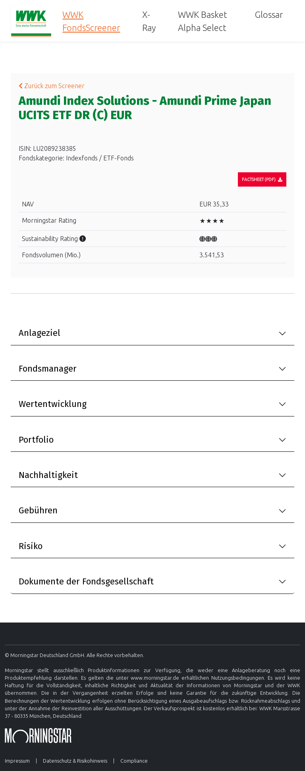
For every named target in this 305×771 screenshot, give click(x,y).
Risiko (30, 546)
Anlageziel (39, 333)
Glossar (269, 14)
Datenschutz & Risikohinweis (75, 760)
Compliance (134, 760)
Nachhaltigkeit (48, 475)
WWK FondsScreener (91, 21)
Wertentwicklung (53, 404)
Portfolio (36, 439)
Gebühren (38, 510)
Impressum (17, 760)
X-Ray (149, 21)
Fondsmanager (48, 368)
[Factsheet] (262, 179)
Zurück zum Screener (52, 85)
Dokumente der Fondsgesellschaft (86, 581)
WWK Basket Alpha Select (202, 21)
